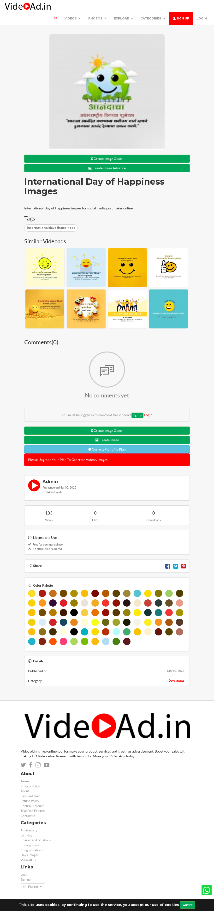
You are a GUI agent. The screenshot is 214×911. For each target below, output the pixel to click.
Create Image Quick (107, 159)
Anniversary (29, 830)
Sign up (181, 18)
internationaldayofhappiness (51, 228)
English (32, 887)
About (25, 791)
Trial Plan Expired (33, 811)
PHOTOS (97, 18)
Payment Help (30, 796)
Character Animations (36, 840)
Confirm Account (32, 806)
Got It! (188, 905)
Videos (73, 18)
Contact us (28, 816)
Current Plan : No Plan (107, 449)
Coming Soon (30, 845)
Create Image (107, 440)
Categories (153, 18)
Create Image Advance (107, 168)
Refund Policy (30, 801)
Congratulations (32, 850)
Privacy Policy (30, 786)
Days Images (176, 680)
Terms (25, 781)
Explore (123, 18)
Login (201, 18)
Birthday (26, 835)
